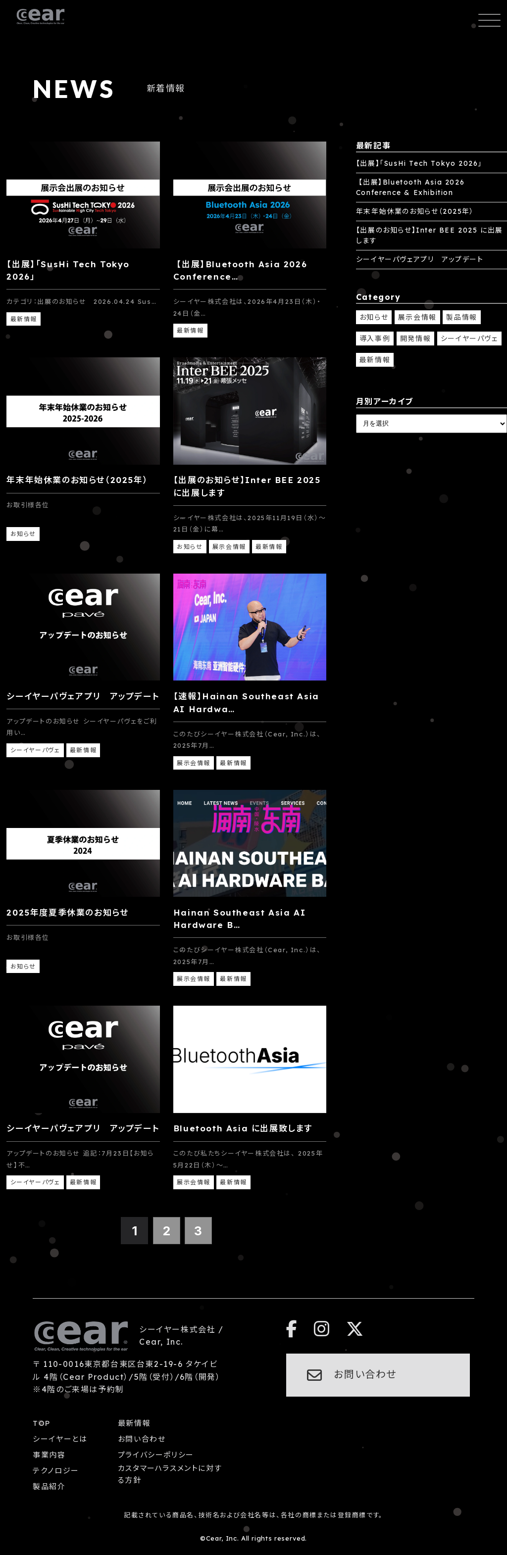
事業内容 (49, 1454)
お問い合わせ (142, 1439)
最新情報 (374, 359)
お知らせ (373, 317)
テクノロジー (56, 1470)
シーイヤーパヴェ (469, 338)
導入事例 (374, 338)
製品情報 (461, 317)
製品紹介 (49, 1486)
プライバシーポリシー (156, 1454)
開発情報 (415, 338)
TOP (42, 1423)
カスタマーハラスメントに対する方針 (170, 1474)
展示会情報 (417, 317)
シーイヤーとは (60, 1439)
